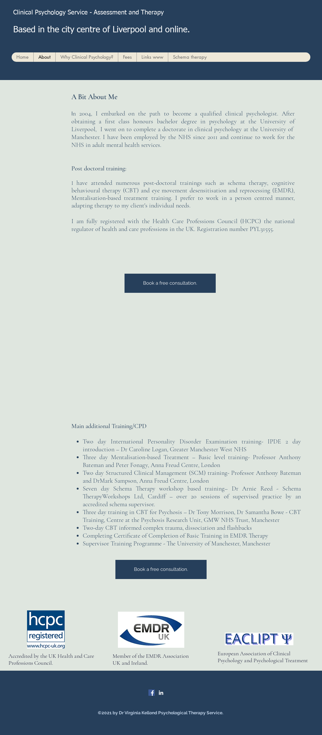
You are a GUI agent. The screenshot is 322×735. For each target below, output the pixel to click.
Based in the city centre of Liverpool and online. (101, 30)
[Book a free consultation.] (170, 283)
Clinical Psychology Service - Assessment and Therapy (91, 12)
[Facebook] (151, 692)
